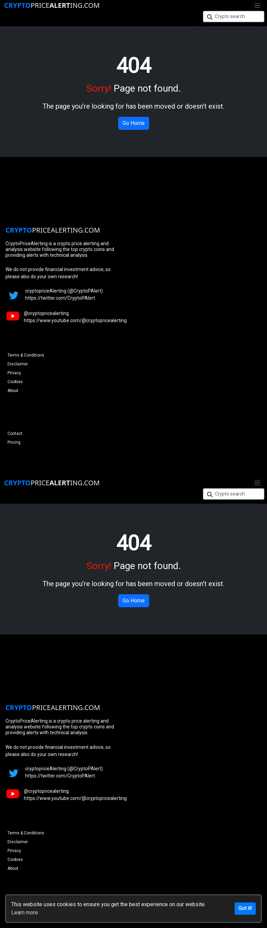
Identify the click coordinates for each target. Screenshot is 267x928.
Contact (14, 433)
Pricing (13, 442)
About (12, 390)
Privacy (14, 373)
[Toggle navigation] (257, 5)
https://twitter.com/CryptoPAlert (60, 298)
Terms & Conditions (25, 355)
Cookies (15, 381)
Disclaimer (17, 364)
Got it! (245, 908)
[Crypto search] (233, 16)
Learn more (24, 912)
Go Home (134, 123)
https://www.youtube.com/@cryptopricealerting (75, 320)
